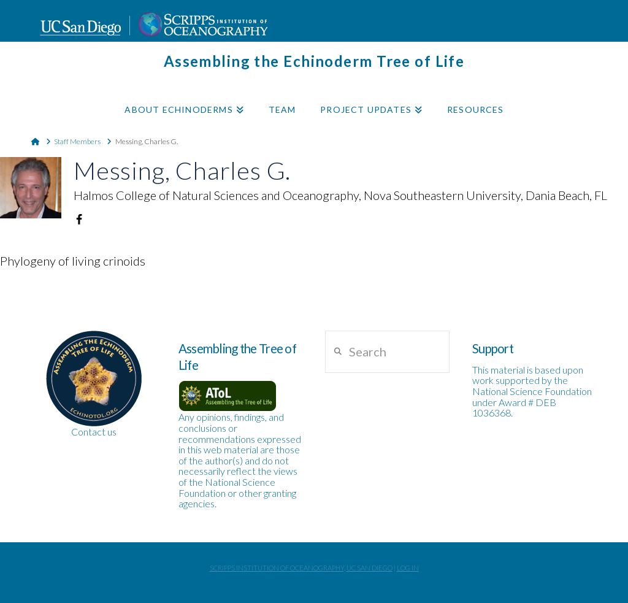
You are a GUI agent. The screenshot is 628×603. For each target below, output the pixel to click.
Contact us (94, 431)
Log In (408, 568)
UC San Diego (369, 568)
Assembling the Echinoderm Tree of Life (314, 61)
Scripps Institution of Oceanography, (277, 568)
